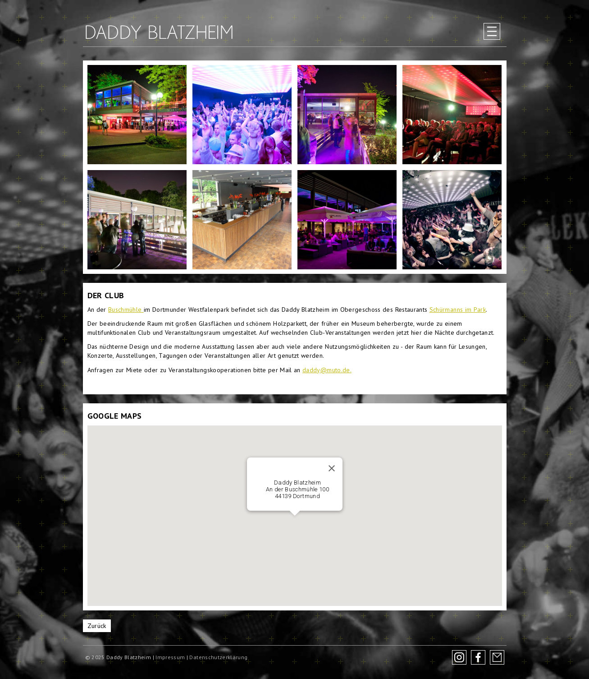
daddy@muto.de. (327, 370)
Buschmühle (126, 309)
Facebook (478, 657)
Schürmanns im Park (457, 309)
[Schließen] (331, 468)
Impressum (170, 657)
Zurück (96, 626)
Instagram (459, 657)
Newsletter (497, 657)
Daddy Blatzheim (159, 32)
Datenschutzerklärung (218, 657)
